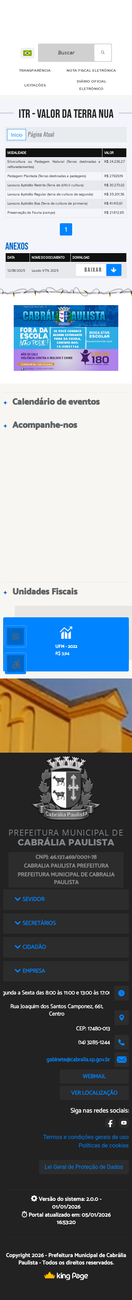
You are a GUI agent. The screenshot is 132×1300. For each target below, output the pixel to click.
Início (16, 134)
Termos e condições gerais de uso (86, 1137)
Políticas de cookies (103, 1145)
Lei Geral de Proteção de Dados (84, 1167)
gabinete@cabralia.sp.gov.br (78, 1059)
